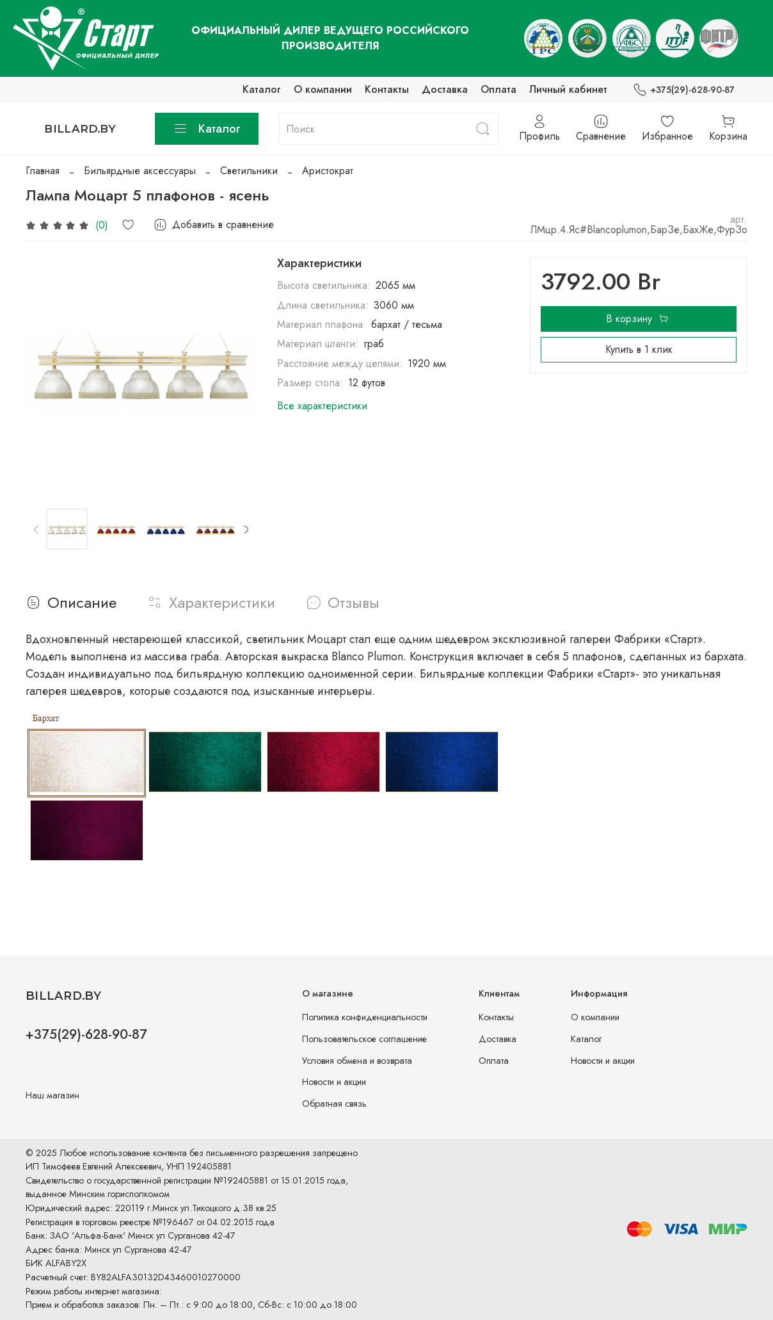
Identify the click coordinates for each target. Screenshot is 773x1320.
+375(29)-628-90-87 (684, 90)
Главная (43, 170)
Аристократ (327, 170)
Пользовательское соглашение (364, 1038)
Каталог (262, 89)
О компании (323, 89)
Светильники (249, 170)
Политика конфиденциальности (364, 1017)
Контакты (387, 89)
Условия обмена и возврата (357, 1060)
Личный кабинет (568, 89)
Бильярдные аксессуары (140, 170)
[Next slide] (245, 529)
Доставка (445, 89)
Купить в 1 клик (639, 349)
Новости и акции (334, 1081)
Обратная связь (334, 1103)
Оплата (498, 89)
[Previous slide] (36, 529)
